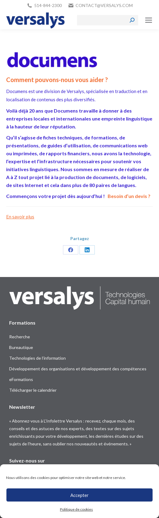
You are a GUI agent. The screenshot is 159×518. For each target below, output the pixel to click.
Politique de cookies (76, 509)
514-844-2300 (48, 5)
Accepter (79, 495)
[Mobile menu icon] (148, 20)
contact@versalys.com (104, 5)
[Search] (107, 20)
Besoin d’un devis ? (129, 196)
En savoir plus (20, 216)
